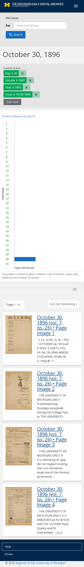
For (8, 25)
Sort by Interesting (63, 304)
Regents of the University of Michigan (41, 563)
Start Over (12, 102)
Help (8, 547)
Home (9, 554)
